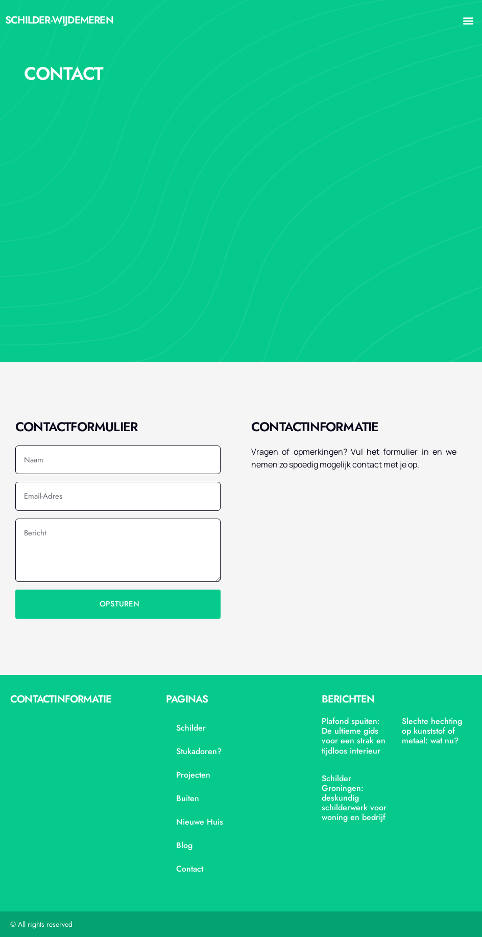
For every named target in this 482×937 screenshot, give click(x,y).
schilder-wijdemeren (59, 20)
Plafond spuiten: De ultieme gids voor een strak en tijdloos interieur (353, 736)
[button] (468, 20)
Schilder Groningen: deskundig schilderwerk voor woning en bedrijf (354, 798)
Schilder (191, 728)
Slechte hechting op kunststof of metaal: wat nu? (432, 730)
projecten (193, 775)
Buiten (187, 798)
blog (184, 845)
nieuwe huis (199, 822)
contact (189, 869)
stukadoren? (199, 751)
